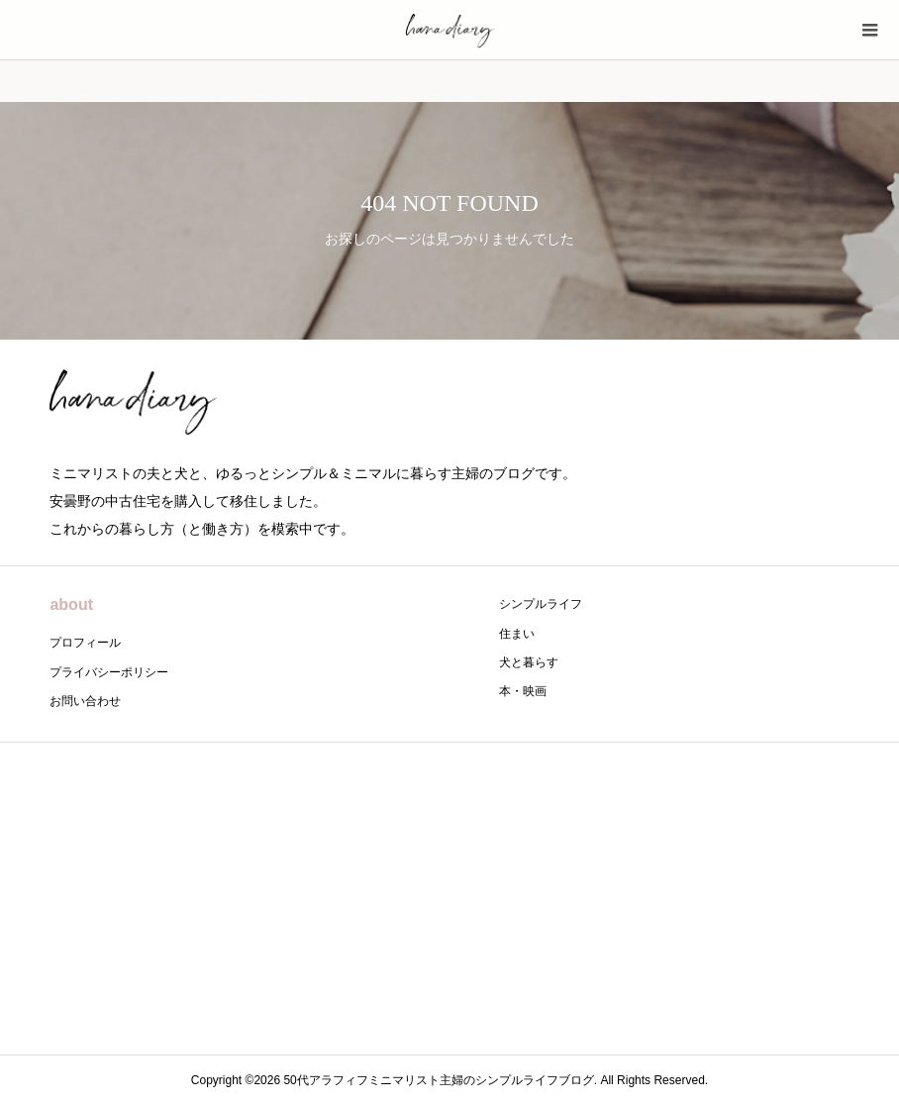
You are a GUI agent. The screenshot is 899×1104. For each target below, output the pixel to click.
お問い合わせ (85, 701)
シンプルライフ (540, 604)
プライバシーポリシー (109, 672)
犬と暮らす (528, 662)
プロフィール (85, 643)
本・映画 (523, 691)
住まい (517, 634)
